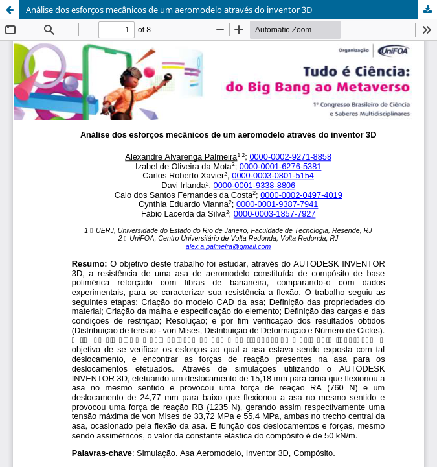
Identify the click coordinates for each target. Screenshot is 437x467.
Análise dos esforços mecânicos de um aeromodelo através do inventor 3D (169, 10)
